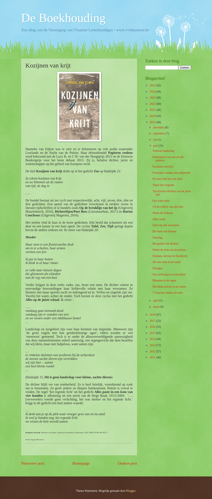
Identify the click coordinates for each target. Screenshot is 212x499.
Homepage (81, 463)
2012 (153, 351)
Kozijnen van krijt (162, 166)
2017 (153, 320)
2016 (153, 326)
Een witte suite (160, 200)
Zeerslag (157, 237)
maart (156, 306)
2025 (153, 85)
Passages (157, 268)
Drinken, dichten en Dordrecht (169, 256)
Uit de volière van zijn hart (167, 206)
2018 (153, 314)
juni (155, 145)
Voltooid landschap (163, 150)
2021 (153, 109)
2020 (153, 116)
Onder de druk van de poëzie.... (170, 249)
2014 (153, 339)
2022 (153, 103)
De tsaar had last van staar (167, 178)
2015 (153, 333)
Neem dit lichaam (162, 213)
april (156, 300)
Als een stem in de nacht (166, 262)
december (159, 127)
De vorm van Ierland (164, 231)
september (159, 133)
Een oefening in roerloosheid (169, 274)
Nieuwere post (32, 463)
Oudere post (127, 463)
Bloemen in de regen (164, 280)
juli (155, 139)
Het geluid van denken (165, 243)
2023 (153, 97)
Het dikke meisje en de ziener (169, 286)
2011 (153, 357)
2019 (153, 122)
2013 (153, 345)
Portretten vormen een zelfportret (171, 172)
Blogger (130, 490)
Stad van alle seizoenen (165, 225)
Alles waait (158, 219)
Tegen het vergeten (163, 185)
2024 (153, 91)
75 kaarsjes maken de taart (167, 292)
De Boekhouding (63, 18)
